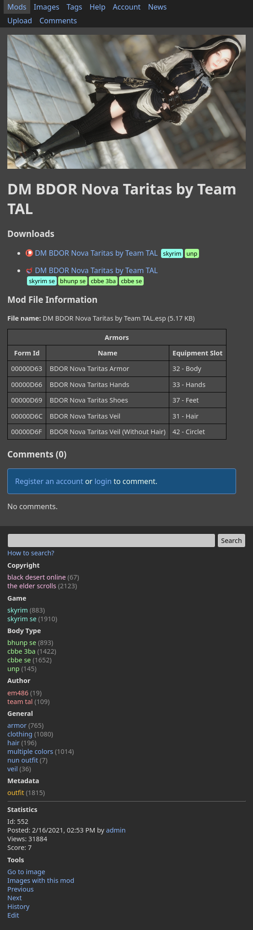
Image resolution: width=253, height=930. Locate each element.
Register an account (49, 481)
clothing (30, 734)
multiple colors (40, 751)
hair (22, 742)
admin (116, 830)
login (103, 481)
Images (46, 7)
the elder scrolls (42, 585)
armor (25, 725)
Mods (17, 7)
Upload (19, 21)
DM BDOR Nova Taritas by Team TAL (113, 253)
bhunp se (30, 642)
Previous (20, 889)
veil (19, 768)
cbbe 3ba (31, 651)
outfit (26, 792)
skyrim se (32, 618)
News (157, 7)
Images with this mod (40, 880)
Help (98, 7)
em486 (24, 692)
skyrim (26, 610)
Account (127, 7)
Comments (58, 21)
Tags (74, 7)
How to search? (30, 552)
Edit (13, 915)
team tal (28, 701)
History (18, 906)
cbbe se (29, 660)
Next (14, 897)
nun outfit (27, 760)
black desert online (43, 577)
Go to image (26, 871)
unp (22, 668)
